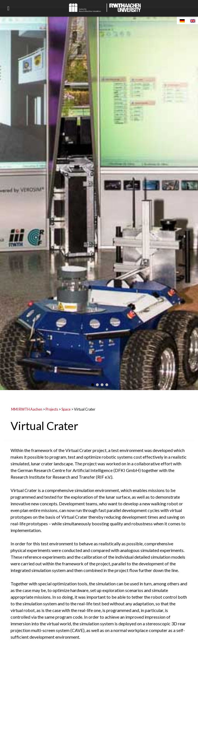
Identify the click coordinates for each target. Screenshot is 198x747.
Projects (52, 409)
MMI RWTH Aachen (26, 409)
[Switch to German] (182, 20)
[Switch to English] (192, 20)
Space (66, 409)
